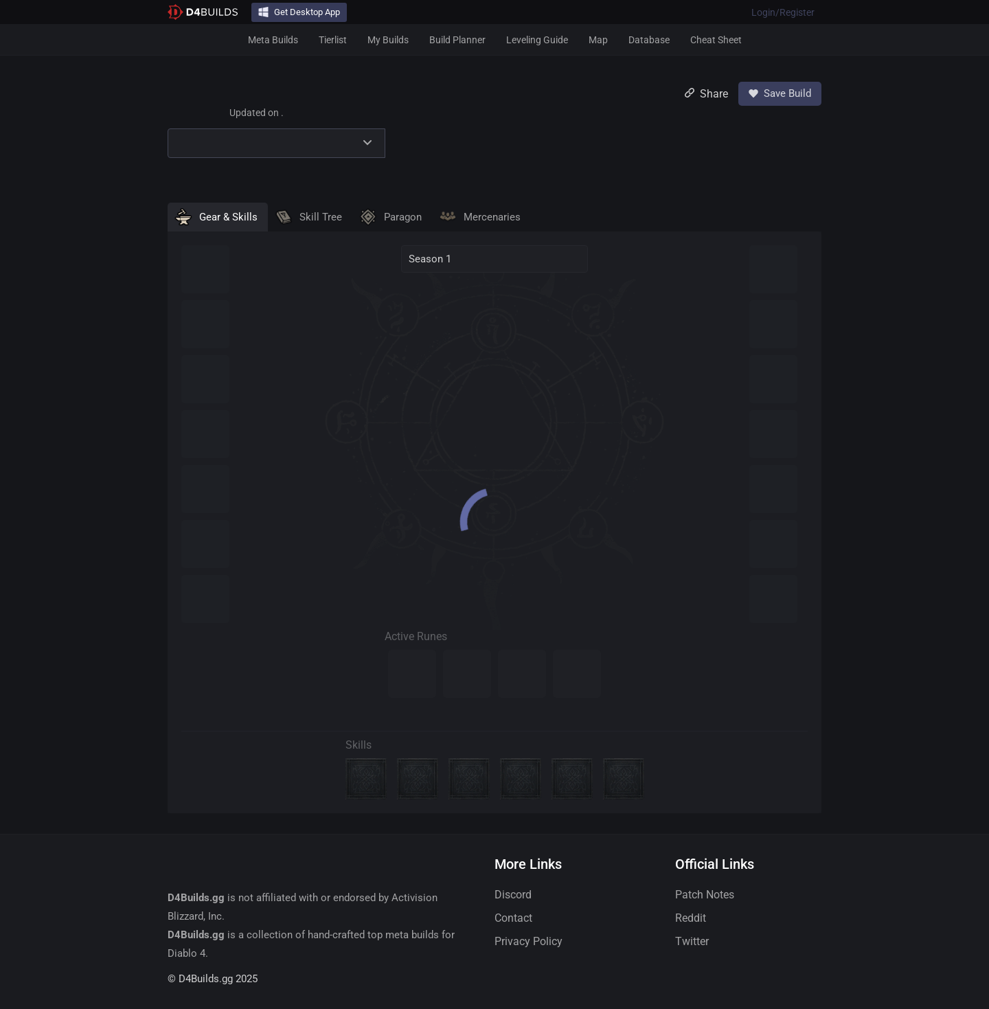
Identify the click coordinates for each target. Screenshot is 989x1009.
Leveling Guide (537, 39)
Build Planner (457, 39)
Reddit (690, 918)
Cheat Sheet (716, 39)
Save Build (780, 93)
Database (649, 39)
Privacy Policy (528, 941)
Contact (513, 918)
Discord (513, 894)
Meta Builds (273, 39)
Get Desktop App (299, 12)
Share (706, 93)
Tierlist (333, 39)
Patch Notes (704, 894)
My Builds (388, 39)
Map (598, 39)
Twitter (692, 941)
